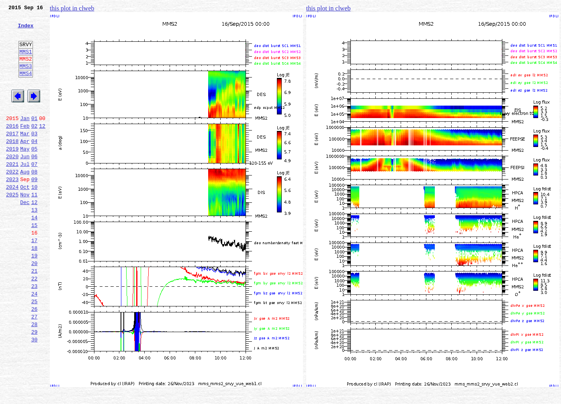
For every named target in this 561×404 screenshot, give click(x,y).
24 (34, 340)
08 (34, 199)
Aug (24, 199)
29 (34, 384)
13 (34, 243)
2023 (12, 208)
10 (34, 216)
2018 (12, 163)
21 (34, 314)
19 (34, 296)
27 (34, 367)
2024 (12, 216)
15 (34, 261)
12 (42, 146)
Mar (24, 155)
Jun (24, 181)
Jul (24, 190)
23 (34, 331)
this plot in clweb (72, 8)
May (24, 172)
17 (34, 278)
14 (34, 252)
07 (34, 190)
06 (34, 181)
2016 (12, 146)
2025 (12, 225)
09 (34, 208)
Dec (24, 234)
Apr (24, 163)
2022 (12, 199)
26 (34, 358)
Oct (24, 216)
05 (34, 172)
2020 (12, 181)
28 (34, 376)
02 (34, 146)
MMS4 (25, 86)
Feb (24, 146)
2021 (12, 190)
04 (34, 163)
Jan (24, 137)
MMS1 (25, 61)
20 (34, 305)
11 (34, 225)
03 (34, 155)
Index (25, 30)
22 (34, 322)
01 (34, 137)
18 (34, 287)
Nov (24, 225)
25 (34, 349)
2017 (12, 155)
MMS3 (25, 78)
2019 (12, 172)
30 (34, 393)
